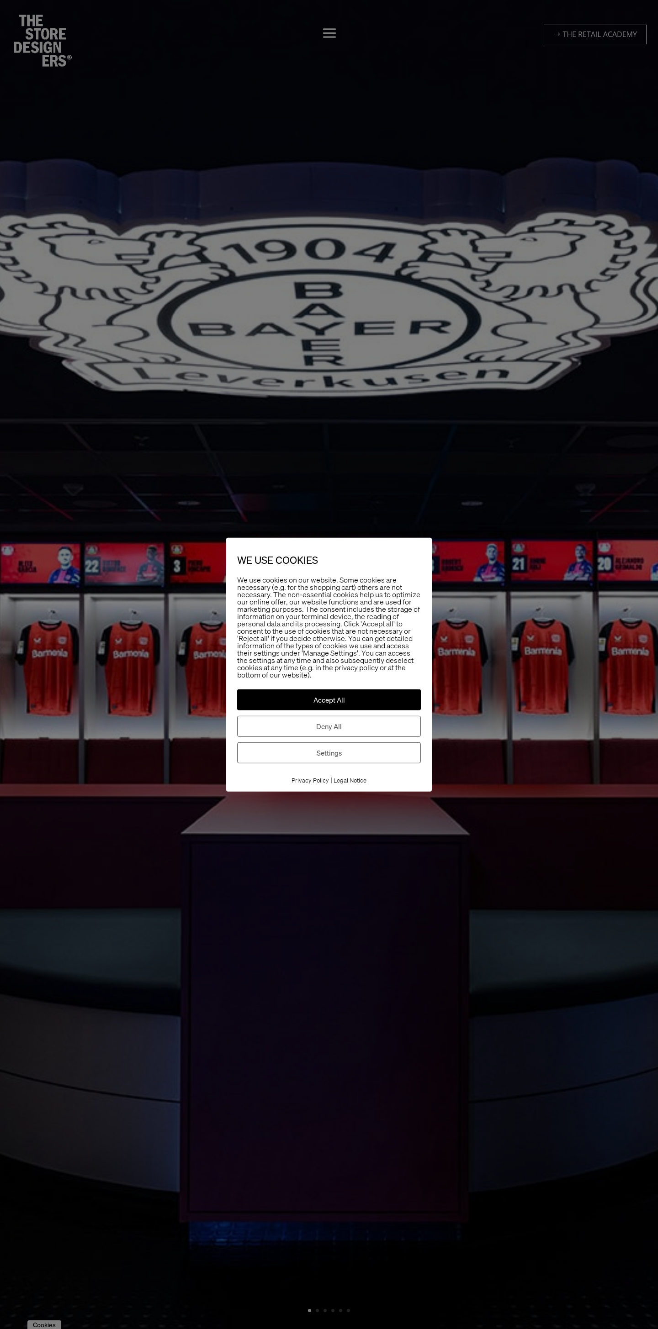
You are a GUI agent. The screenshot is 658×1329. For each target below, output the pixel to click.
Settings (329, 752)
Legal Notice (350, 780)
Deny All (329, 726)
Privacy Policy (310, 780)
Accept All (329, 699)
